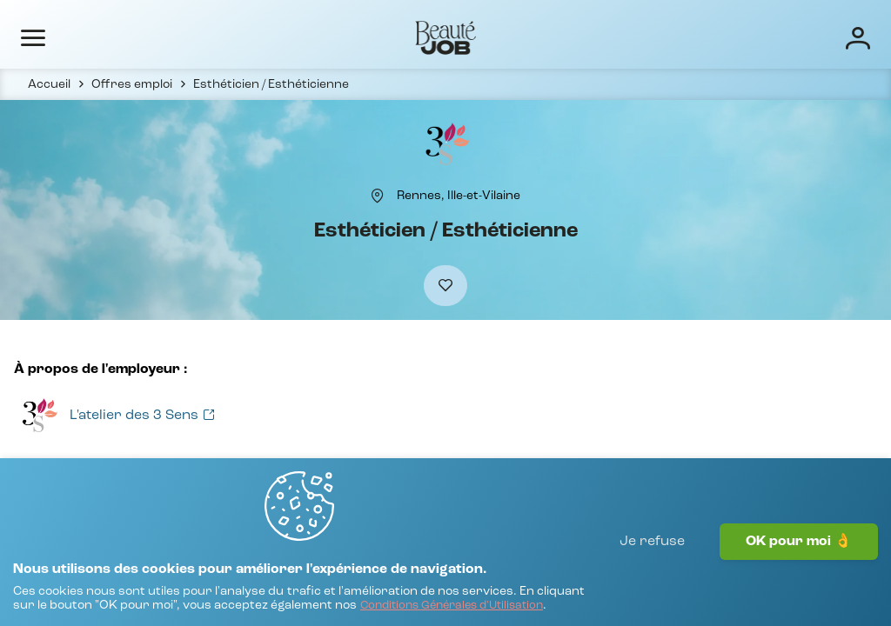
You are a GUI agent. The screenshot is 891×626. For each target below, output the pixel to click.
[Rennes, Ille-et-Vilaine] (458, 223)
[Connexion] (802, 37)
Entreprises (405, 36)
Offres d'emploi (295, 36)
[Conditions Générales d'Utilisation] (198, 604)
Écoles (487, 36)
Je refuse (652, 578)
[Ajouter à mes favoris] (445, 323)
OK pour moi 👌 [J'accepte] (799, 578)
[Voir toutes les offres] (112, 460)
